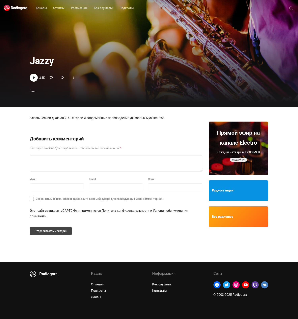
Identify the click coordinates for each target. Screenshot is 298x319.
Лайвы (96, 297)
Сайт (151, 179)
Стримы (59, 8)
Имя (32, 179)
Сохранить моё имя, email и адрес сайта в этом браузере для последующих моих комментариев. (99, 198)
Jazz (32, 91)
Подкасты (127, 8)
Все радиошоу (222, 216)
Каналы (41, 8)
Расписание (79, 8)
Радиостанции (222, 190)
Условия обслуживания (170, 211)
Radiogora (19, 8)
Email (92, 179)
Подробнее (238, 159)
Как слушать (161, 284)
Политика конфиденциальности (125, 211)
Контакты (159, 291)
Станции (97, 284)
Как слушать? (103, 8)
